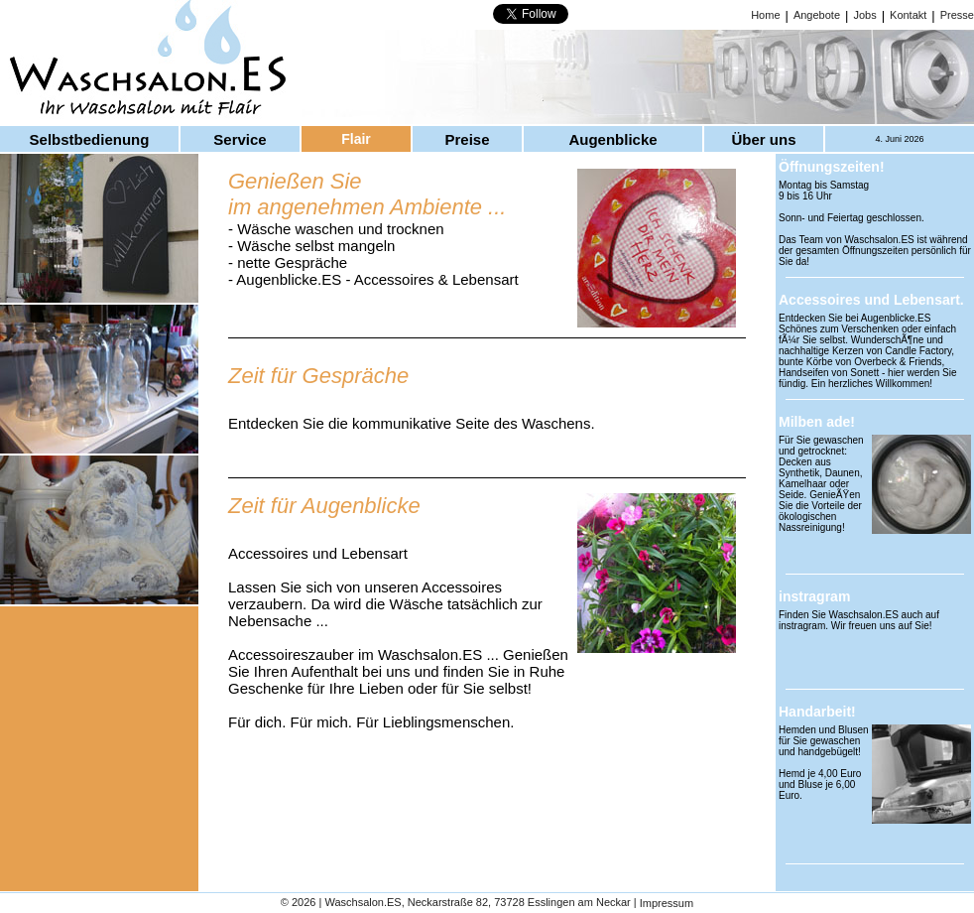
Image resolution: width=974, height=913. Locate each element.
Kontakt (908, 15)
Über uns (763, 139)
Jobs (864, 15)
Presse (957, 15)
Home (765, 15)
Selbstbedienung (90, 139)
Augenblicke (612, 139)
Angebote (816, 15)
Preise (466, 139)
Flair (356, 139)
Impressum (666, 904)
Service (239, 139)
